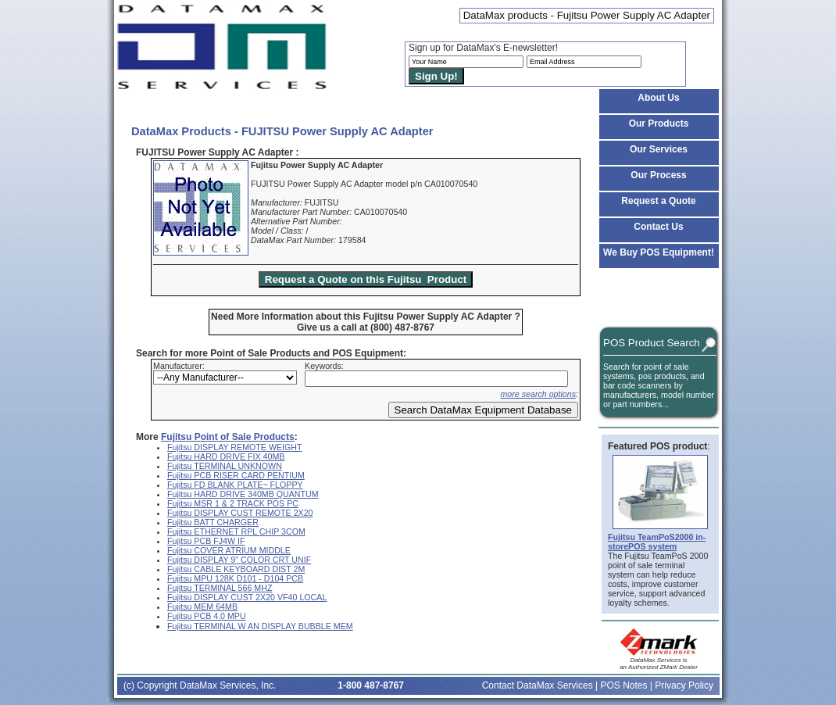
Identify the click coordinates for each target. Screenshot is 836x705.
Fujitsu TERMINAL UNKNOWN (224, 466)
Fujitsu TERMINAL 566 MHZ (219, 587)
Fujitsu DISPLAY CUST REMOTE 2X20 (240, 512)
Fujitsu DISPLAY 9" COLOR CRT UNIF (239, 559)
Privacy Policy (684, 685)
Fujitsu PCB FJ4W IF (206, 541)
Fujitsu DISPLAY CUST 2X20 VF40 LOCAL (247, 597)
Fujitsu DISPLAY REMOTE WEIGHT (234, 447)
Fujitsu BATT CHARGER (213, 522)
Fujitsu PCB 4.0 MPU (206, 616)
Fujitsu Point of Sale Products (228, 436)
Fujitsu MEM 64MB (202, 606)
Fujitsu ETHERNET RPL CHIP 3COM (236, 531)
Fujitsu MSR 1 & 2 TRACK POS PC (232, 503)
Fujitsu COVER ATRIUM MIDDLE (229, 550)
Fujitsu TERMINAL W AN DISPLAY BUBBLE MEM (260, 626)
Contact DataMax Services (537, 685)
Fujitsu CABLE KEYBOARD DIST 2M (236, 569)
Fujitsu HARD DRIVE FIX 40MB (225, 456)
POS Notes (623, 685)
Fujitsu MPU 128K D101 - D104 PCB (235, 578)
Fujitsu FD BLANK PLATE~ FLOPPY (235, 484)
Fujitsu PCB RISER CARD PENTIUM (236, 475)
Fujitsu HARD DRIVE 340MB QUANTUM (243, 494)
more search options (538, 394)
